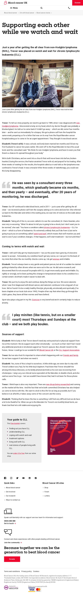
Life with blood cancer (27, 13)
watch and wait (40, 234)
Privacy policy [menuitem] (26, 571)
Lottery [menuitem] (46, 496)
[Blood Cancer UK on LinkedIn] (32, 478)
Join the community (13, 543)
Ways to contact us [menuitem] (12, 500)
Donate (78, 3)
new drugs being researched (58, 384)
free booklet (15, 423)
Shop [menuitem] (45, 488)
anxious (56, 259)
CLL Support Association (69, 350)
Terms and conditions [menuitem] (12, 571)
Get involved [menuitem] (9, 492)
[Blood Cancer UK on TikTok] (38, 478)
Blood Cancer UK (46, 350)
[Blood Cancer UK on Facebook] (7, 478)
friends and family (70, 355)
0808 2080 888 (9, 521)
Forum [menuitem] (46, 492)
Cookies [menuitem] (36, 571)
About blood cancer (10, 13)
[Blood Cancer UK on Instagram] (13, 478)
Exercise (35, 300)
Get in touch (10, 523)
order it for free (18, 453)
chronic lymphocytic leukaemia (57, 227)
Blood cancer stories (43, 13)
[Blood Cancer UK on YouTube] (25, 478)
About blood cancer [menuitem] (12, 488)
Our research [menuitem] (9, 496)
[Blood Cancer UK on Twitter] (19, 478)
